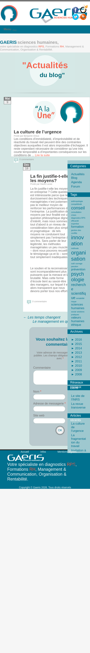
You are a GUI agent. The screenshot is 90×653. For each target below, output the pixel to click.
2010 (78, 365)
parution (74, 266)
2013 (78, 352)
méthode (75, 248)
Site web (38, 415)
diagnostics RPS (78, 218)
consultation (76, 212)
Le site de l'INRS (78, 397)
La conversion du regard (78, 480)
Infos (43, 451)
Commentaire (42, 367)
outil (73, 263)
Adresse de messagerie (49, 403)
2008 (78, 374)
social (73, 312)
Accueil (25, 451)
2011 (78, 361)
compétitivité (76, 204)
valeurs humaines (77, 319)
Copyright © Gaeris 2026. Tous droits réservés (45, 487)
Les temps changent (41, 317)
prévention (78, 269)
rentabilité (80, 298)
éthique (76, 324)
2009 (78, 370)
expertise (75, 224)
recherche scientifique (78, 291)
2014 (78, 348)
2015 (78, 344)
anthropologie (77, 201)
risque (73, 301)
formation (77, 226)
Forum (75, 186)
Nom (37, 391)
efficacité (75, 221)
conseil (78, 207)
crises (73, 215)
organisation (78, 256)
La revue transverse (78, 405)
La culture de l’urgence (38, 131)
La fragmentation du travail (78, 440)
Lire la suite (42, 155)
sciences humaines (77, 306)
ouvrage (78, 263)
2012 (78, 357)
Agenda (76, 182)
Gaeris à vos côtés (77, 471)
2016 (78, 339)
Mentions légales (67, 451)
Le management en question (58, 321)
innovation (77, 240)
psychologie (77, 276)
